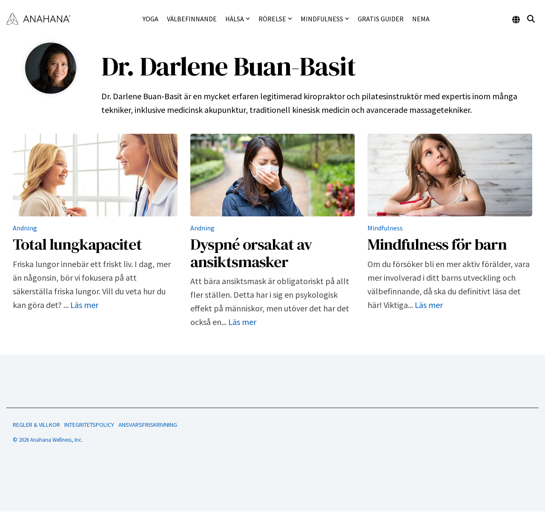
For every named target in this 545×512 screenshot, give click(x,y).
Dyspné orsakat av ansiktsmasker (251, 252)
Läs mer (84, 304)
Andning (25, 228)
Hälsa (237, 18)
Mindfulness (325, 18)
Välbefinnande (192, 18)
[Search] (530, 19)
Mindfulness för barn (437, 244)
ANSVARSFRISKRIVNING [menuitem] (147, 425)
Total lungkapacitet (77, 244)
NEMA (421, 18)
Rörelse (275, 18)
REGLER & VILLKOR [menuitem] (36, 425)
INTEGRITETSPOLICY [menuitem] (89, 425)
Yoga (150, 18)
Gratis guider (381, 18)
